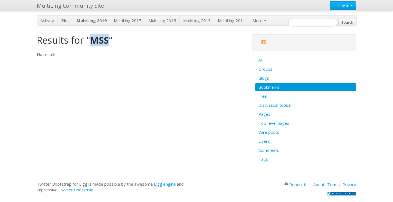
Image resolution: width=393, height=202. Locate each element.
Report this (297, 184)
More (259, 20)
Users (264, 141)
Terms (333, 184)
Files (65, 20)
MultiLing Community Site (70, 5)
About (318, 184)
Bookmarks (268, 87)
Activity (47, 20)
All (260, 60)
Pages (264, 114)
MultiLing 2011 (231, 20)
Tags (263, 159)
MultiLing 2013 (197, 20)
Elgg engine (165, 184)
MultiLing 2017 (127, 20)
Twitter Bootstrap (76, 189)
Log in (343, 5)
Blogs (263, 78)
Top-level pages (273, 123)
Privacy (349, 184)
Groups (265, 69)
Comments (268, 150)
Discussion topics (274, 105)
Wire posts (268, 132)
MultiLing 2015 (162, 20)
